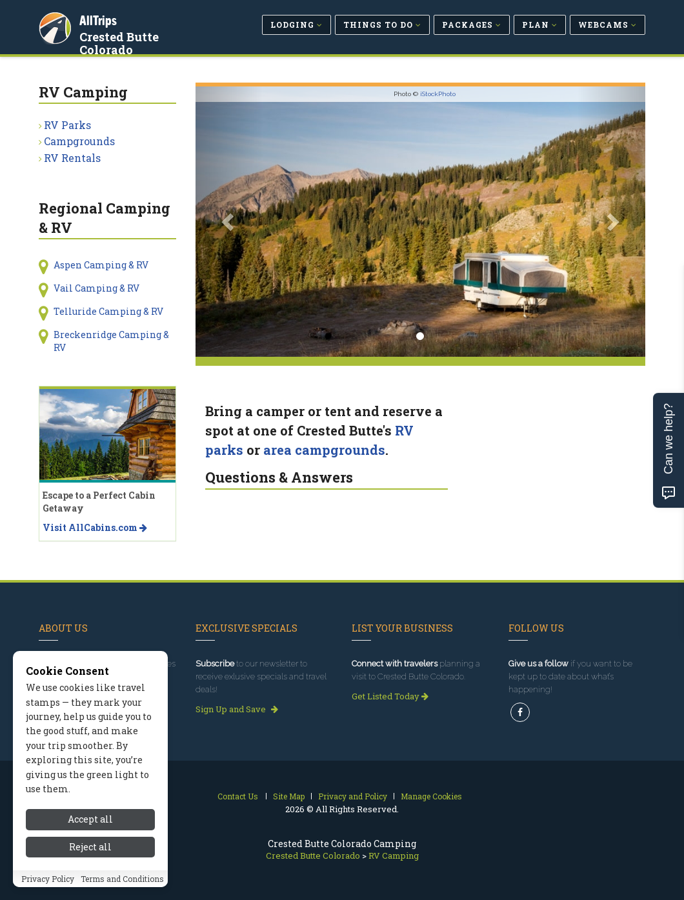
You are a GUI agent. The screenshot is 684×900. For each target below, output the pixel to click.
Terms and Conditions (122, 879)
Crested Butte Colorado (121, 41)
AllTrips (100, 18)
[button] (229, 221)
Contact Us (237, 796)
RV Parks (67, 125)
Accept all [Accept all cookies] (90, 819)
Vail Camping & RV (96, 288)
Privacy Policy (47, 879)
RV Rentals (72, 158)
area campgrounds (324, 449)
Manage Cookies (431, 796)
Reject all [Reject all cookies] (90, 847)
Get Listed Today (390, 696)
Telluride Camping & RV (108, 311)
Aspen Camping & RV (101, 265)
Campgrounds (79, 141)
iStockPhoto (438, 93)
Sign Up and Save (237, 709)
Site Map (289, 796)
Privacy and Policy (352, 796)
